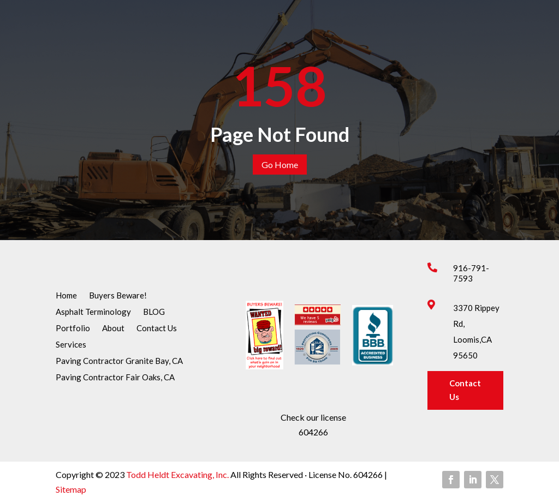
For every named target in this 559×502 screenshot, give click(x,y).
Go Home (279, 164)
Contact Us (156, 328)
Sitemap (71, 489)
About (113, 328)
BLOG (154, 312)
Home (66, 295)
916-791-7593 (471, 273)
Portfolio (73, 328)
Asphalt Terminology (93, 312)
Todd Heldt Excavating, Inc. (178, 474)
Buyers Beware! (118, 295)
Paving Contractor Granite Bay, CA (119, 361)
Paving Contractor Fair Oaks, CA (115, 377)
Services (71, 344)
